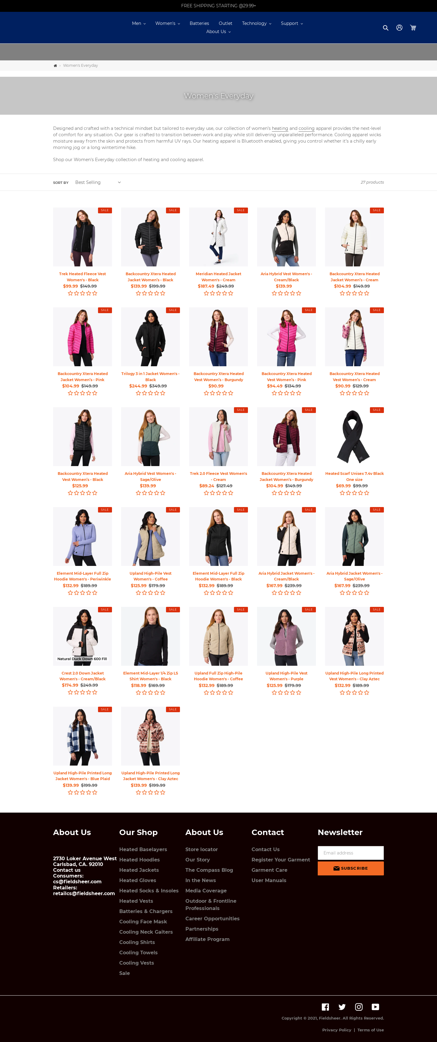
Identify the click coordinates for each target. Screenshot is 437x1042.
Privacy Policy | (339, 1030)
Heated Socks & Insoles (149, 891)
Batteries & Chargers (146, 911)
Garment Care (269, 870)
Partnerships (201, 929)
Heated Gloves (137, 880)
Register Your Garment (281, 860)
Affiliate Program (207, 939)
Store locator (201, 849)
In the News (200, 880)
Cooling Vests (136, 963)
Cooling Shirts (137, 942)
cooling (307, 128)
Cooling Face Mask (143, 922)
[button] (139, 23)
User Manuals (269, 880)
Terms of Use (370, 1030)
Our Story (197, 860)
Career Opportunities (212, 919)
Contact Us (266, 849)
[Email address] (351, 853)
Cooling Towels (138, 953)
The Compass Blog (209, 870)
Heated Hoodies (139, 860)
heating (280, 128)
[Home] (55, 65)
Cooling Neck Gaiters (146, 932)
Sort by (61, 183)
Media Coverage (206, 891)
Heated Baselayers (143, 849)
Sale (124, 973)
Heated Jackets (139, 870)
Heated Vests (136, 901)
